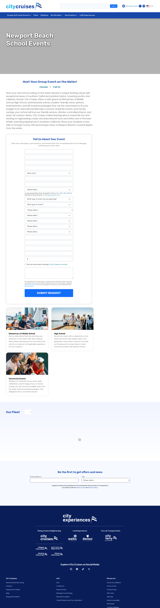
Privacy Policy (29, 286)
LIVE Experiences (87, 15)
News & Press (61, 590)
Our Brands (57, 15)
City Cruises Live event (58, 264)
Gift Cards (110, 593)
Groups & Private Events (19, 15)
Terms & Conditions (114, 583)
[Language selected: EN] (150, 6)
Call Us (56, 87)
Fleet (36, 15)
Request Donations (13, 597)
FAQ (57, 583)
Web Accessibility (113, 600)
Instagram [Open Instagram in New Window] (71, 569)
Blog (7, 593)
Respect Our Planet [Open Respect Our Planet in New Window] (13, 590)
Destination (71, 15)
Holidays (45, 15)
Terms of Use (31, 285)
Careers (9, 586)
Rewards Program (63, 597)
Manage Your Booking (64, 593)
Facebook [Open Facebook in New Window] (77, 569)
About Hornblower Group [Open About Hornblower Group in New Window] (15, 583)
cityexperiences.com (52, 195)
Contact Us (60, 586)
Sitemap (110, 597)
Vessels (43, 87)
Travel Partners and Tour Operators (69, 600)
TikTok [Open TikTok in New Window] (83, 569)
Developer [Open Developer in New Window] (111, 604)
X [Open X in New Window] (89, 569)
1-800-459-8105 (64, 193)
